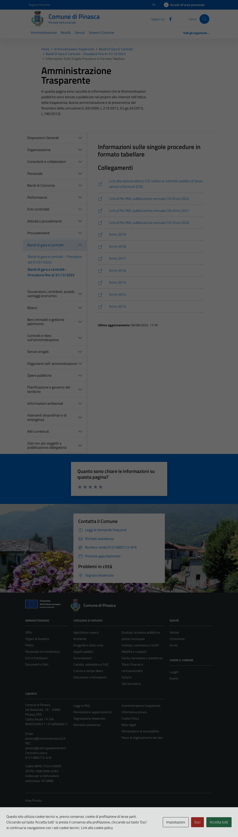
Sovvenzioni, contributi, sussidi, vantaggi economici (51, 294)
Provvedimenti (38, 233)
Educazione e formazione (89, 677)
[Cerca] (204, 19)
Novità (66, 32)
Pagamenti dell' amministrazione (52, 363)
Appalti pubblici (83, 651)
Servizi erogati (38, 351)
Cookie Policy (130, 718)
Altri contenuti (38, 431)
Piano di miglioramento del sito (142, 737)
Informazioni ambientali (45, 403)
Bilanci (32, 307)
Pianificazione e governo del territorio (48, 389)
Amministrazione (44, 32)
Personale (35, 173)
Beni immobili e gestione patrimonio (45, 322)
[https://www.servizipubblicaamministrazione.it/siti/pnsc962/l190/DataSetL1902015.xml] (151, 282)
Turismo (127, 677)
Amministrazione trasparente (141, 705)
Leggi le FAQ (81, 705)
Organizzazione (39, 149)
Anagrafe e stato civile (88, 645)
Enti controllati (38, 209)
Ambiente (79, 638)
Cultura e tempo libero (88, 670)
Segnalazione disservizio (89, 718)
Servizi (80, 32)
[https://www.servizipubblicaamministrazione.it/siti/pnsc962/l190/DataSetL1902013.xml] (151, 306)
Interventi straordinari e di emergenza (47, 417)
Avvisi (173, 645)
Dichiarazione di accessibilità (140, 731)
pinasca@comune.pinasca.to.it (45, 738)
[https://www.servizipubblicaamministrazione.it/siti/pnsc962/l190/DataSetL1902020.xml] (151, 223)
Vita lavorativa (131, 683)
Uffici (28, 632)
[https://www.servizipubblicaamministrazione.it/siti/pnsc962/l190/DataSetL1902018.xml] (151, 246)
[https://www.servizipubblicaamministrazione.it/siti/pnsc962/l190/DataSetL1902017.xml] (151, 258)
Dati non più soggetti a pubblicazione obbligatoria (47, 445)
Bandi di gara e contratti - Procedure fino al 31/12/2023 (51, 272)
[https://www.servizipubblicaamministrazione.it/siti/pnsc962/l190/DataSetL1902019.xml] (151, 234)
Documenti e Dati (36, 664)
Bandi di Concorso (41, 185)
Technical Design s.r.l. (52, 825)
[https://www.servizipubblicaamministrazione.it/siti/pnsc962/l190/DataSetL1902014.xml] (151, 294)
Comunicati (177, 638)
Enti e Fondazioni (36, 658)
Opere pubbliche (39, 375)
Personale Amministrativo (42, 651)
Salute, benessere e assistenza (142, 658)
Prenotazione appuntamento (92, 712)
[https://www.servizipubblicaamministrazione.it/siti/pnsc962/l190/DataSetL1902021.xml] (151, 211)
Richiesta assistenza (86, 724)
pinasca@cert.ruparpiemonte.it (45, 748)
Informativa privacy (134, 712)
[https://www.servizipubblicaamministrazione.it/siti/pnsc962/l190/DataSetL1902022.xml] (151, 199)
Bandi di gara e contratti (45, 245)
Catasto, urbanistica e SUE (90, 664)
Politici (29, 645)
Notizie (174, 632)
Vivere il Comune (101, 32)
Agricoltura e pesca (86, 632)
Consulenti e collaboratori (46, 161)
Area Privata (33, 800)
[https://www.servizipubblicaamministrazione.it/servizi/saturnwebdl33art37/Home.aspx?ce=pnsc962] (151, 184)
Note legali (129, 724)
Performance (37, 197)
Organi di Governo (37, 638)
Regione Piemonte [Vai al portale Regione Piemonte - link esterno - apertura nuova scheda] (39, 5)
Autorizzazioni (82, 658)
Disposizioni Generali (43, 137)
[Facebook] (169, 18)
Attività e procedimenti (44, 221)
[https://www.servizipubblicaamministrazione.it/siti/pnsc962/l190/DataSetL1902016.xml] (151, 270)
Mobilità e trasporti (134, 651)
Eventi (174, 678)
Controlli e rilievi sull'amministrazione (43, 338)
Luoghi (174, 672)
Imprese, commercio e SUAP (140, 645)
